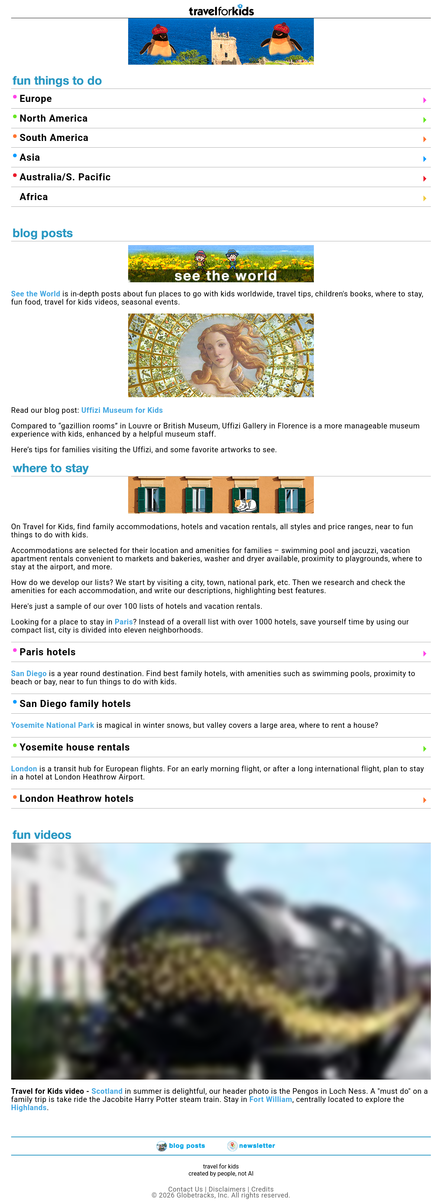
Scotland (106, 1091)
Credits (262, 1189)
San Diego (29, 673)
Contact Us (185, 1189)
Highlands (29, 1107)
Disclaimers (227, 1189)
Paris (124, 621)
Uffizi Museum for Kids (122, 410)
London (24, 768)
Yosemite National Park (52, 725)
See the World (36, 293)
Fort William (270, 1099)
